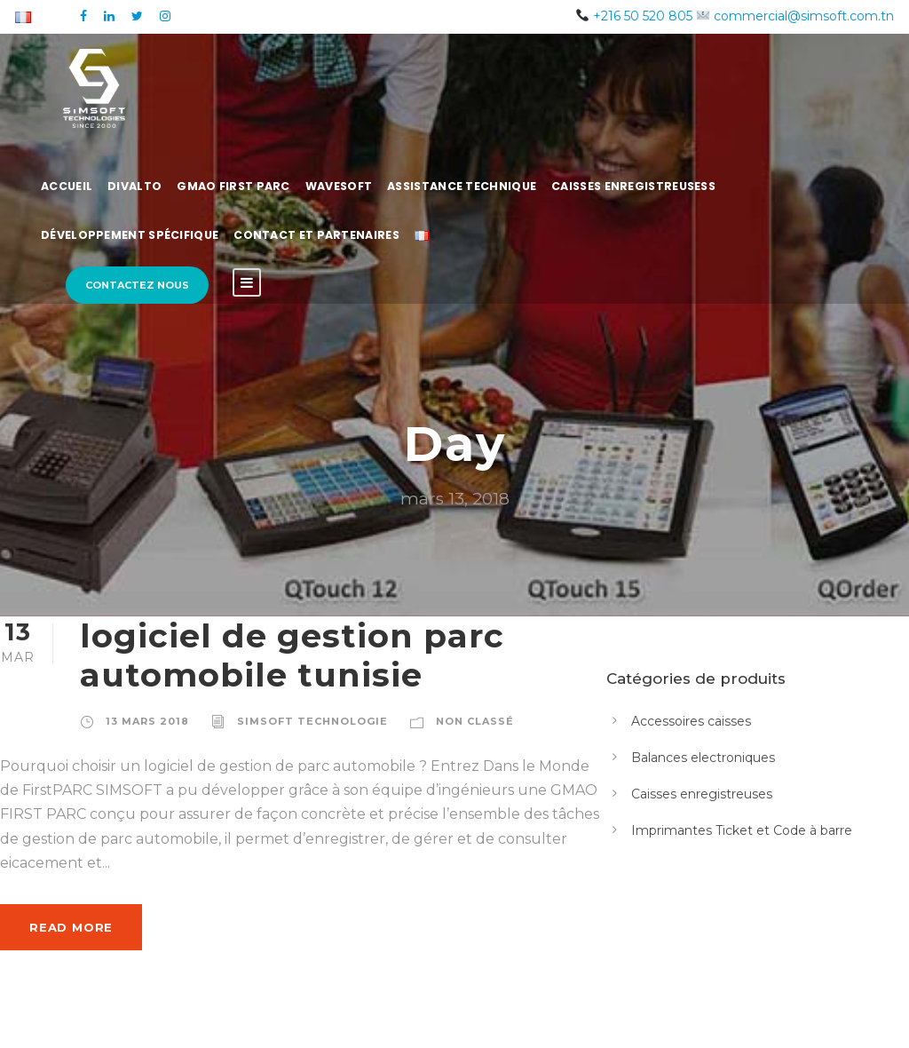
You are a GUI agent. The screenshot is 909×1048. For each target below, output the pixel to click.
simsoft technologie (312, 721)
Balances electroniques (703, 758)
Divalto (134, 186)
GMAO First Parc (233, 186)
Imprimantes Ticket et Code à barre (741, 830)
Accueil (66, 186)
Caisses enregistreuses (701, 794)
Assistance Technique (461, 186)
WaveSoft (338, 186)
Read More (71, 927)
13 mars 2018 (147, 721)
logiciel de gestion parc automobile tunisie (292, 655)
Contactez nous (137, 285)
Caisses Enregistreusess (633, 186)
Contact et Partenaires (316, 234)
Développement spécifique (129, 234)
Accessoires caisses (691, 721)
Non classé (475, 721)
